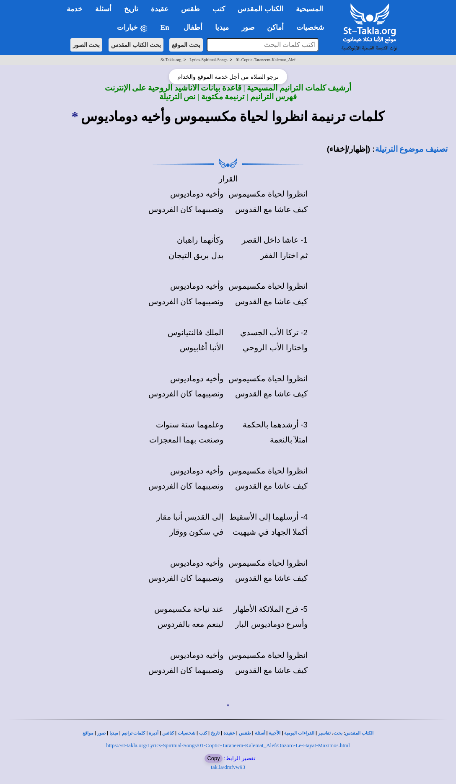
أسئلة (260, 733)
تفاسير (324, 733)
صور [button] (247, 27)
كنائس (168, 733)
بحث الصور (86, 44)
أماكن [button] (275, 27)
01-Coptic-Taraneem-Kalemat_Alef (265, 59)
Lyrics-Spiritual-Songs (208, 59)
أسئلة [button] (103, 9)
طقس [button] (190, 9)
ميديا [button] (222, 27)
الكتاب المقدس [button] (260, 9)
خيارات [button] (132, 27)
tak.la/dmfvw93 (228, 767)
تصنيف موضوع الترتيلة (411, 149)
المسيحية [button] (309, 9)
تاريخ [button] (131, 9)
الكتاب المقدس (359, 733)
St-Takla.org (171, 59)
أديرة (153, 733)
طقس (245, 733)
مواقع (88, 733)
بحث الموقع (186, 44)
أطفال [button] (193, 27)
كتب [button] (218, 9)
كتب (203, 733)
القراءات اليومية (299, 733)
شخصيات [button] (312, 27)
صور (101, 733)
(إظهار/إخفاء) (348, 149)
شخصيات (186, 733)
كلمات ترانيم (133, 733)
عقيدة (229, 733)
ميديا (113, 733)
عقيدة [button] (159, 9)
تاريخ (215, 733)
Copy (213, 758)
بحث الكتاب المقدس (136, 44)
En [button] (166, 27)
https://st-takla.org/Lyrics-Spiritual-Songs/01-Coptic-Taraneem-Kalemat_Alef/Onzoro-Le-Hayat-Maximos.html (228, 745)
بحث (338, 733)
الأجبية (274, 733)
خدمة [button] (75, 9)
